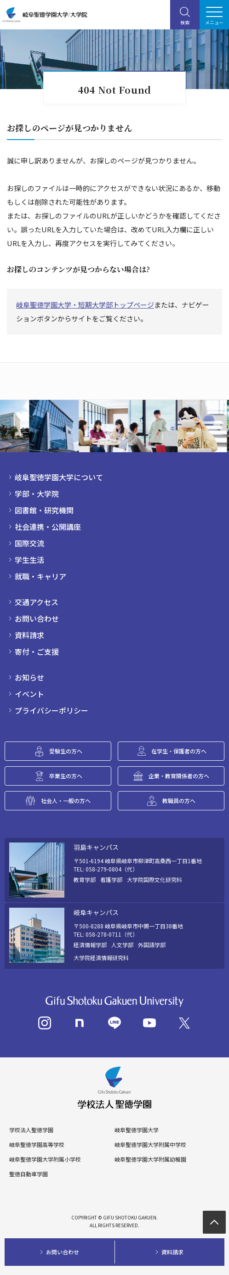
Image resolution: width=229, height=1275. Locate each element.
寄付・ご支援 (37, 651)
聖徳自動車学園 (28, 1174)
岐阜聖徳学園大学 (136, 1130)
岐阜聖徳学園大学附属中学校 (150, 1144)
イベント (29, 693)
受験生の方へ (65, 751)
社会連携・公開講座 (48, 526)
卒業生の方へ (65, 776)
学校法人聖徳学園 (31, 1130)
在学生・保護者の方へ (178, 751)
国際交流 (29, 543)
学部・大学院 (37, 493)
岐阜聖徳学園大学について (59, 477)
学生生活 (29, 559)
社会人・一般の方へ (66, 800)
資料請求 (29, 635)
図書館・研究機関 (44, 510)
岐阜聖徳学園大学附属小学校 (45, 1159)
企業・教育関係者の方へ (179, 776)
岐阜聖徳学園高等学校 (36, 1144)
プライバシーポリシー (51, 710)
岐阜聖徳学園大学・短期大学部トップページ (85, 304)
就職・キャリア (40, 576)
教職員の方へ (178, 800)
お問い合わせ (37, 618)
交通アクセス (36, 602)
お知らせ (29, 677)
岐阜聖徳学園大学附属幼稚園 (150, 1159)
